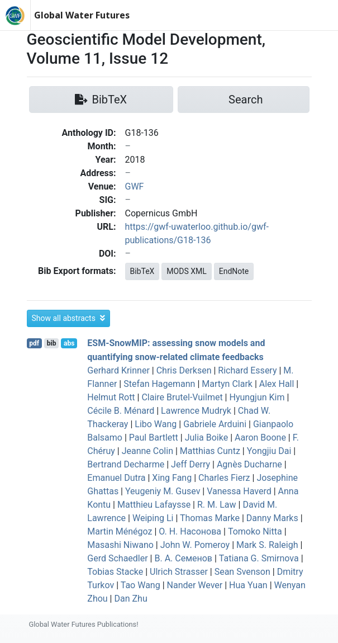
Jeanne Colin (147, 451)
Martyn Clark (227, 384)
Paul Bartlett (153, 437)
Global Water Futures (82, 15)
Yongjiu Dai (269, 451)
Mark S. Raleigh (267, 545)
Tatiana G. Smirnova (259, 558)
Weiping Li (153, 518)
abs (69, 343)
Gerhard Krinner (118, 370)
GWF (134, 186)
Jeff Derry (190, 464)
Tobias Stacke (115, 571)
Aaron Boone (260, 437)
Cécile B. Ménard (120, 410)
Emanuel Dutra (116, 477)
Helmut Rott (111, 397)
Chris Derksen (184, 370)
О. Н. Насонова (190, 531)
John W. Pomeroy (195, 545)
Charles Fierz (224, 477)
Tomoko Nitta (255, 531)
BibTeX (142, 271)
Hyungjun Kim (256, 397)
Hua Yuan (248, 585)
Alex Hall (276, 384)
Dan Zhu (130, 598)
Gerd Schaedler (117, 558)
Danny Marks (272, 518)
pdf (34, 343)
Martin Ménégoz (119, 531)
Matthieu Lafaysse (154, 504)
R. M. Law (216, 504)
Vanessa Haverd (239, 491)
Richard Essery (247, 370)
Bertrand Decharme (125, 464)
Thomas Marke (210, 518)
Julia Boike (206, 437)
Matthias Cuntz (210, 451)
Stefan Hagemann (159, 384)
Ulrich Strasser (179, 571)
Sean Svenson (242, 571)
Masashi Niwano (120, 545)
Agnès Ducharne (249, 464)
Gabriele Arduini (214, 424)
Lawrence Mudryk (196, 410)
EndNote (234, 271)
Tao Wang (140, 585)
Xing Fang (172, 477)
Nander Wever (195, 585)
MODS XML (186, 271)
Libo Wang (156, 424)
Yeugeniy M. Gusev (162, 491)
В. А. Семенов (183, 558)
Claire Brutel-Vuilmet (181, 397)
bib (51, 343)
